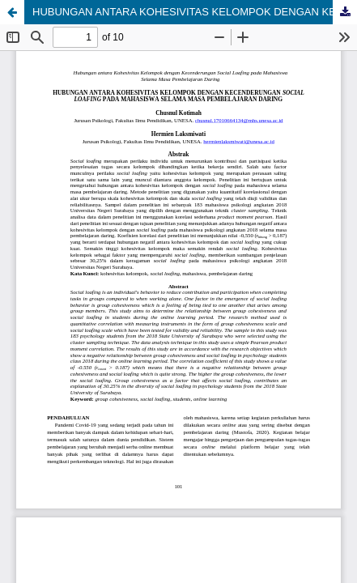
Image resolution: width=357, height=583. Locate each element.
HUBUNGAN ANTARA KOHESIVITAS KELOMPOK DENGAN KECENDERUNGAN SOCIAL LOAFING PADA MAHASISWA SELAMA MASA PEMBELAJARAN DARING (194, 12)
